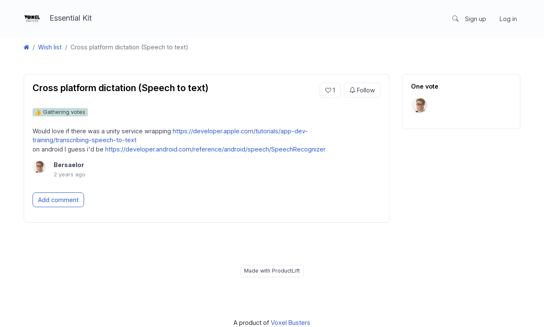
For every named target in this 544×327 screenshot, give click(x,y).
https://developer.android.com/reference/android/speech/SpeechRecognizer (215, 149)
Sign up (475, 18)
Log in (508, 18)
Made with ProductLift (272, 271)
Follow (362, 90)
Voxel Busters (290, 322)
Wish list (50, 47)
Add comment (58, 199)
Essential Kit (58, 18)
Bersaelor (69, 164)
